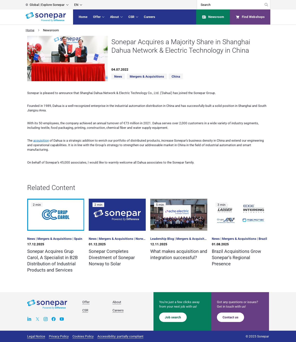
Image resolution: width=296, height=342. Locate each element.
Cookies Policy (83, 336)
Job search (173, 317)
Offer (86, 302)
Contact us (230, 317)
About (117, 302)
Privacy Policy (59, 336)
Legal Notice (36, 336)
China (176, 76)
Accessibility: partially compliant (120, 336)
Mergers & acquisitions (147, 76)
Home (30, 30)
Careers (118, 310)
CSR (85, 310)
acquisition (41, 140)
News (118, 76)
